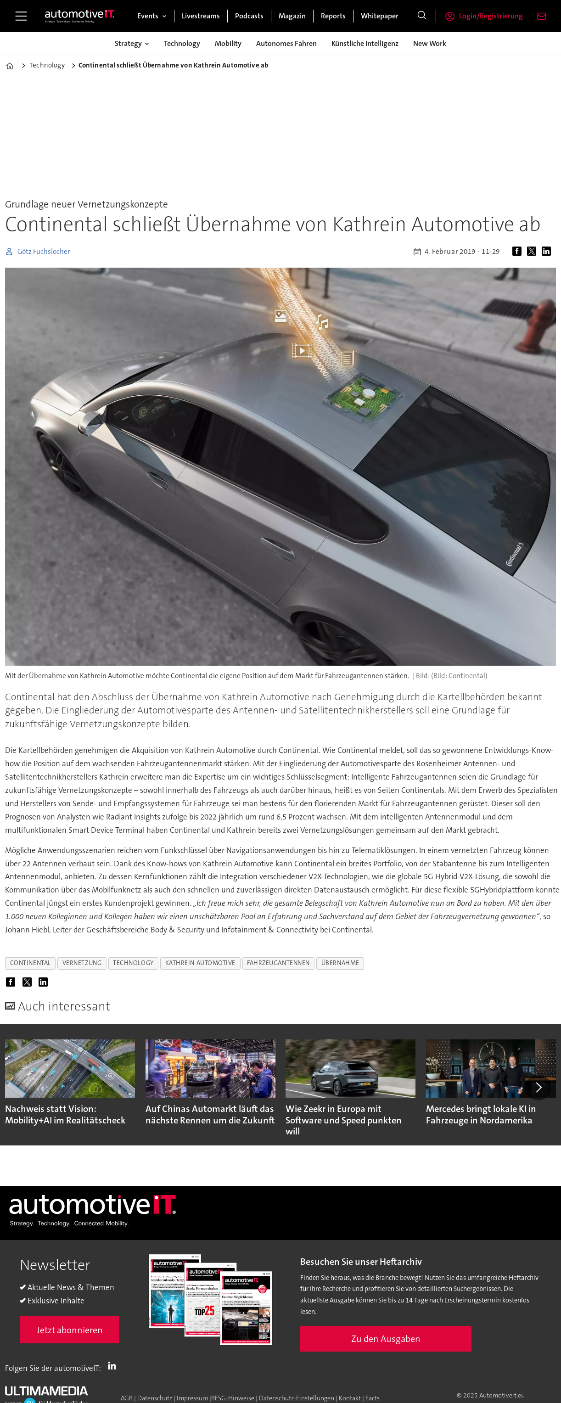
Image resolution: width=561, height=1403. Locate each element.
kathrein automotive (200, 963)
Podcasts (249, 16)
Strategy (128, 43)
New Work (429, 43)
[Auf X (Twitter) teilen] (533, 251)
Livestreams (201, 16)
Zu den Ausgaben (386, 1339)
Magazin (292, 16)
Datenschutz (154, 1398)
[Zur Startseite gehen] (80, 16)
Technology (182, 43)
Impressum (192, 1398)
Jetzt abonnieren (70, 1330)
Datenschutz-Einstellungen (296, 1398)
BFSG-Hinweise (232, 1398)
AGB (127, 1398)
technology (133, 963)
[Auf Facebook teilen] (519, 251)
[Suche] (422, 16)
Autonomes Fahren (286, 43)
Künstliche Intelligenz (364, 43)
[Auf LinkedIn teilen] (548, 251)
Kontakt (350, 1398)
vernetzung (81, 963)
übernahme (340, 963)
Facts (372, 1398)
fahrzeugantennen (278, 963)
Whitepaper (379, 16)
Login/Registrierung (491, 16)
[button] (538, 1087)
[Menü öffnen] (21, 16)
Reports (333, 16)
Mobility (228, 43)
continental (30, 963)
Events (147, 16)
